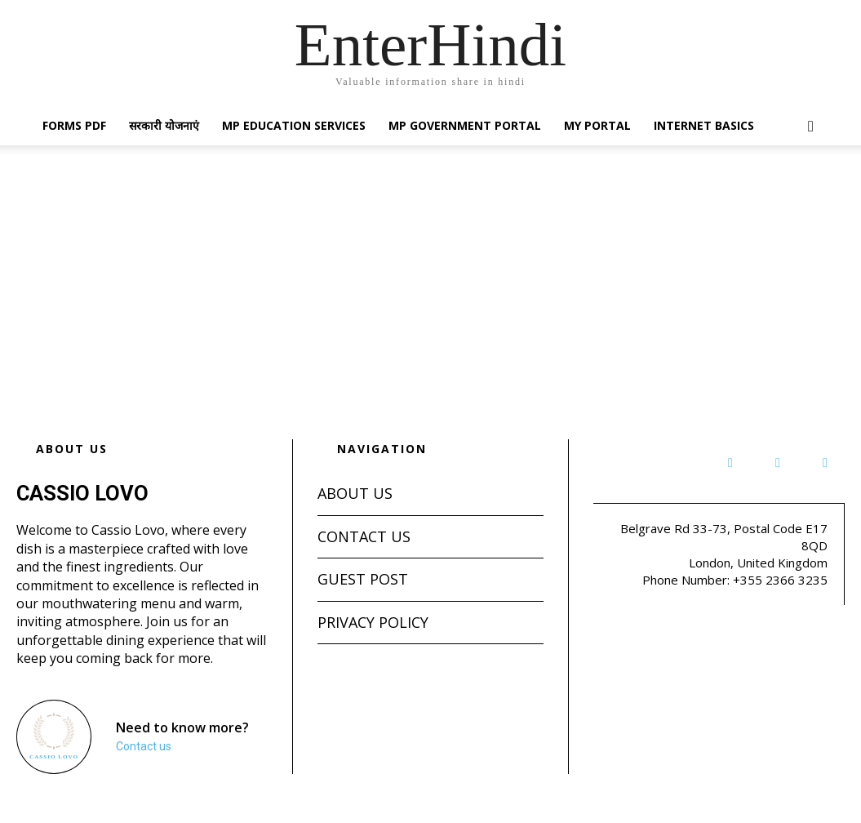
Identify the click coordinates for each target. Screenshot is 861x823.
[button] (811, 127)
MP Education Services (294, 125)
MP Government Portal (464, 125)
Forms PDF (74, 125)
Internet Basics (704, 125)
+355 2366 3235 (780, 580)
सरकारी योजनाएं (164, 125)
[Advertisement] (430, 267)
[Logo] (53, 737)
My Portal (597, 125)
